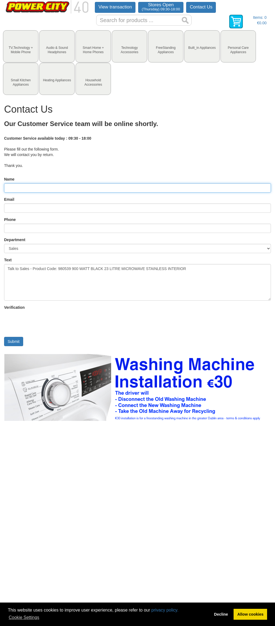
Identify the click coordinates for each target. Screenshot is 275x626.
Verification (14, 307)
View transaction (115, 7)
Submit (14, 341)
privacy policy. (164, 610)
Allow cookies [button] (250, 614)
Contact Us (201, 7)
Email (9, 199)
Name (9, 179)
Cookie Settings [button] (24, 617)
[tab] (20, 46)
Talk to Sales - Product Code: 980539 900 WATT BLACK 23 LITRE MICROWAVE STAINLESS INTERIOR (137, 282)
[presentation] (20, 46)
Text (8, 260)
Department (14, 240)
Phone (10, 219)
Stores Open (161, 6)
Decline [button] (221, 614)
